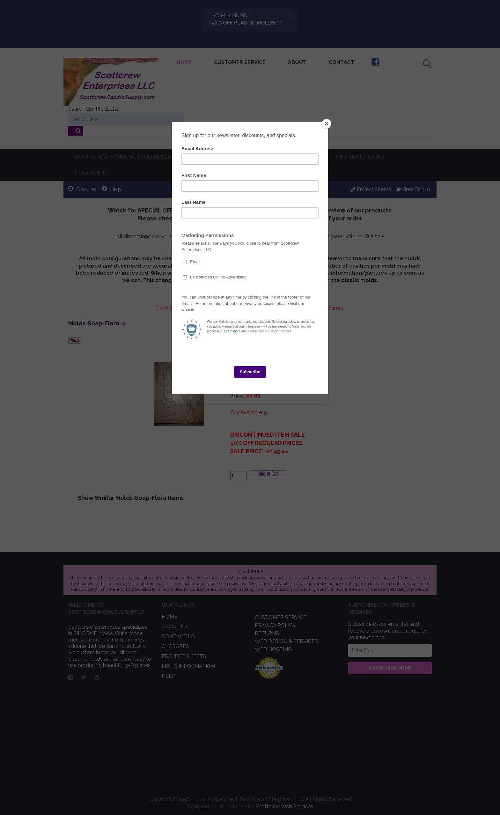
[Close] (326, 124)
